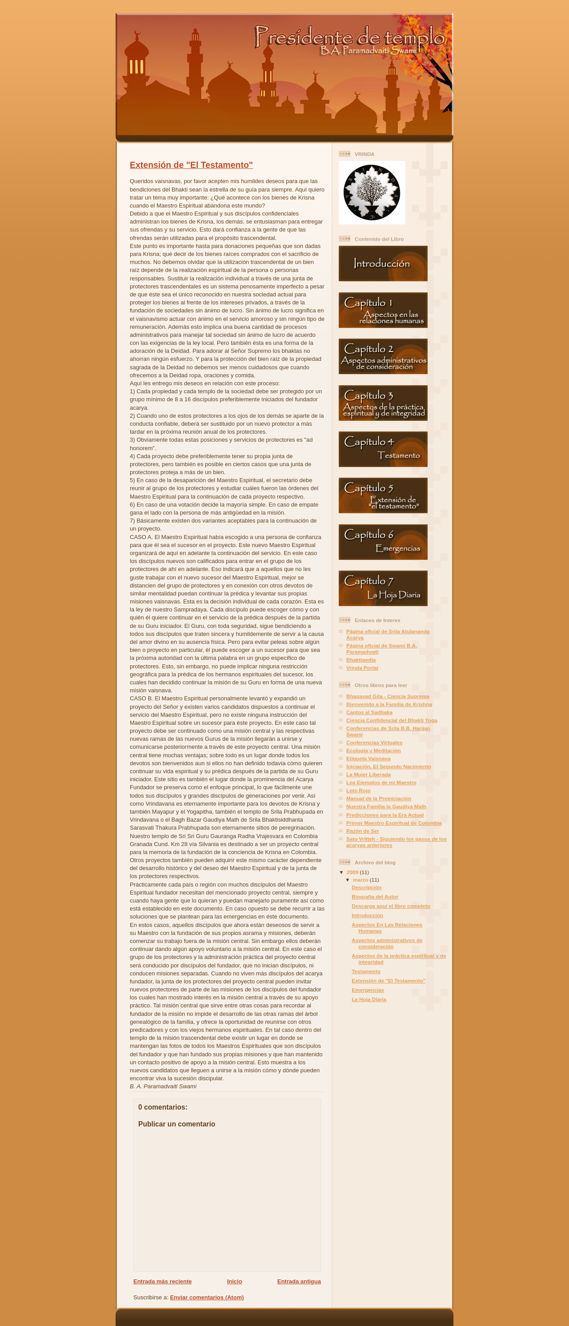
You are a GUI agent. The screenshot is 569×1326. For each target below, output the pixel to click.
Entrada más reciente (162, 1281)
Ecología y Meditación (373, 750)
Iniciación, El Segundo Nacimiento (388, 766)
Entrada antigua (299, 1281)
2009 (353, 872)
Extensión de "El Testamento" (191, 165)
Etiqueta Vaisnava (368, 758)
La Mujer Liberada (368, 774)
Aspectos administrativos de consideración (387, 943)
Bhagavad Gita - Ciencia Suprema (387, 696)
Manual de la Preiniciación (378, 798)
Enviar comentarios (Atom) (207, 1297)
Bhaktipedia (361, 660)
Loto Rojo (358, 790)
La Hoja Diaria (369, 999)
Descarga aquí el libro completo (391, 906)
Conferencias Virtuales (374, 742)
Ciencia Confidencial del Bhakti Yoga (391, 720)
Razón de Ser (362, 831)
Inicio (234, 1281)
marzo (361, 880)
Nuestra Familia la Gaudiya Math (386, 806)
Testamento (366, 971)
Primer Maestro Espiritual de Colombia (394, 823)
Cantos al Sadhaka (369, 712)
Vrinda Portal (362, 668)
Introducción (367, 915)
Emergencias (368, 990)
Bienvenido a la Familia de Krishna (389, 704)
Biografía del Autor (375, 896)
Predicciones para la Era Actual (385, 815)
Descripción (366, 887)
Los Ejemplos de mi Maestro (381, 782)
